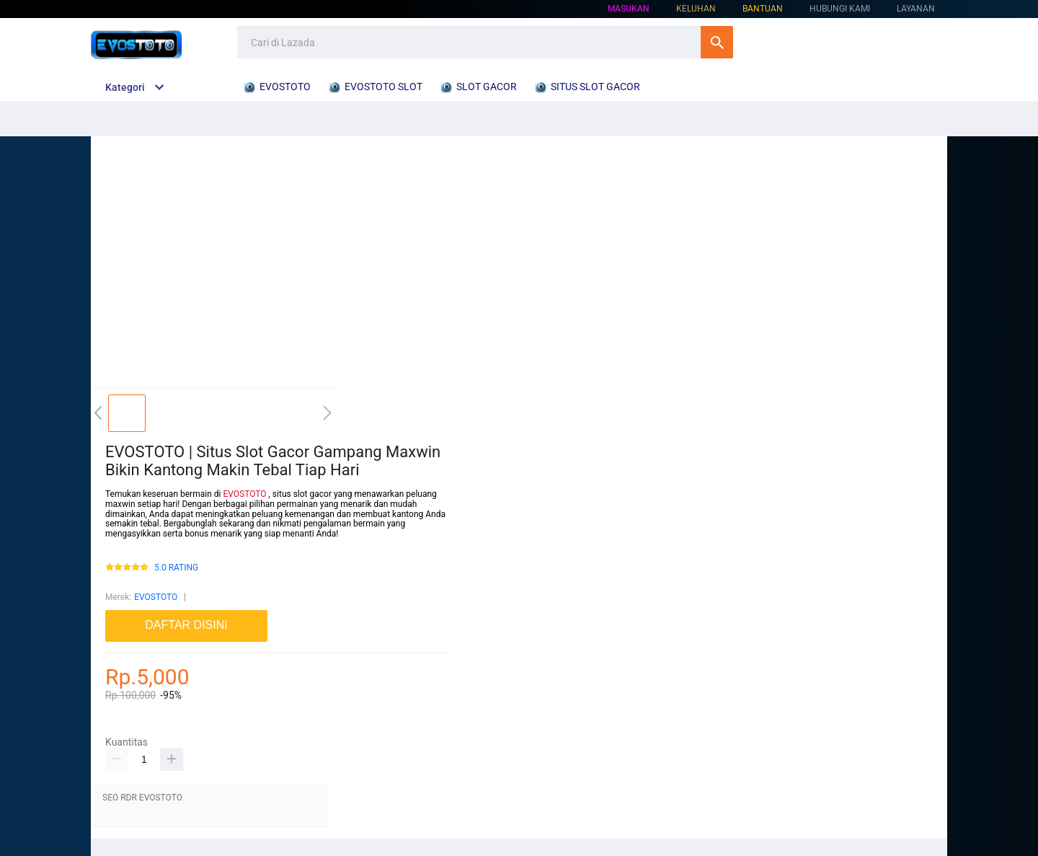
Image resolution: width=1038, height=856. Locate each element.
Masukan (628, 9)
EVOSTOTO (244, 494)
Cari (717, 42)
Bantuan (762, 9)
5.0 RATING (176, 568)
